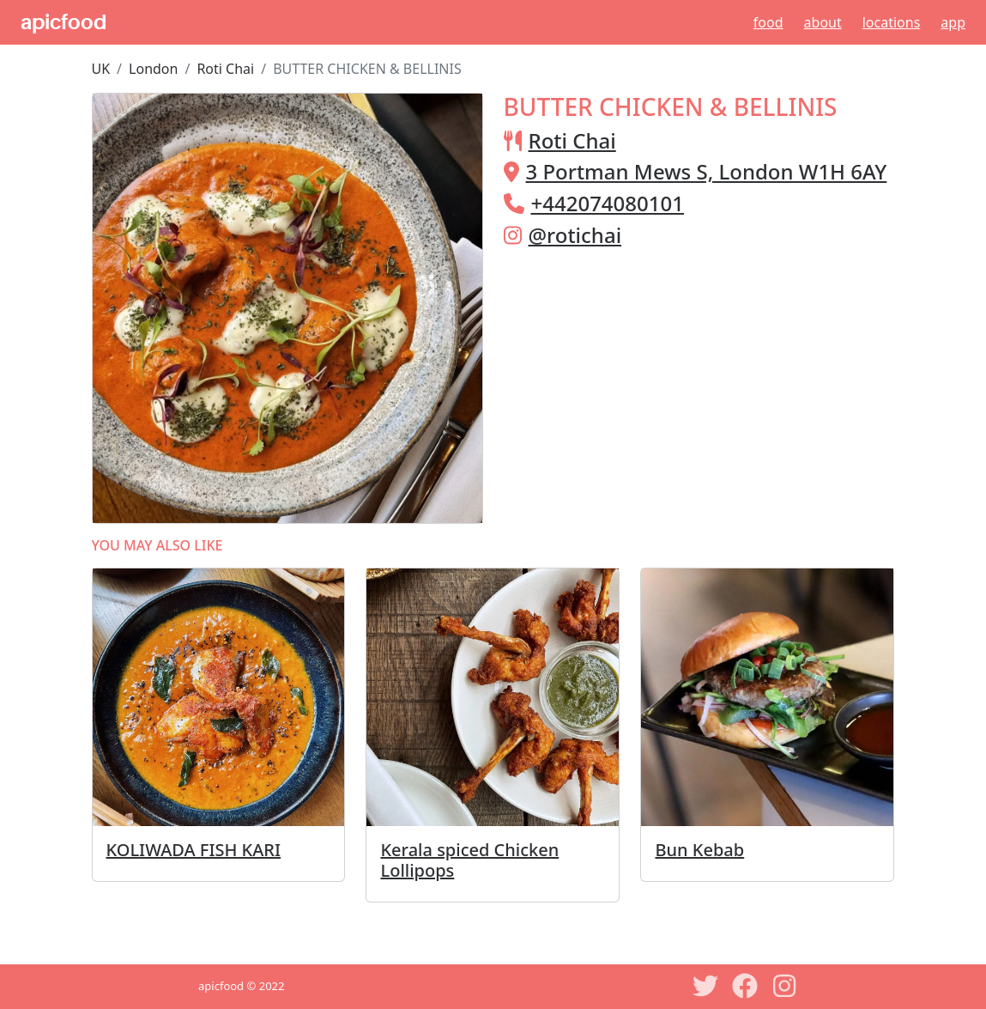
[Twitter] (705, 986)
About (823, 22)
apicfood (63, 22)
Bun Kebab (699, 849)
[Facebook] (745, 986)
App (953, 22)
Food (768, 22)
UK (101, 68)
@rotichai (575, 235)
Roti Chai (225, 68)
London (153, 68)
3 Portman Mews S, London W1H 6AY (706, 171)
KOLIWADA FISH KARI (193, 849)
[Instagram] (784, 986)
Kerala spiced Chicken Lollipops (469, 860)
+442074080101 (607, 203)
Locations (891, 22)
